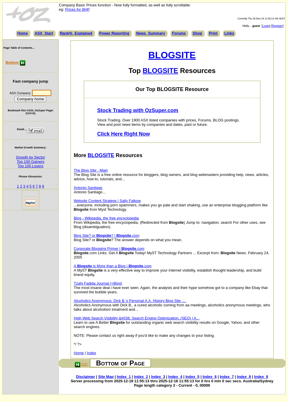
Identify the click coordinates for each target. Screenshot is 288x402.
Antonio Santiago (88, 187)
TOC (84, 364)
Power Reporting (114, 33)
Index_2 (141, 376)
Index (91, 353)
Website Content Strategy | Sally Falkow (107, 201)
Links (229, 33)
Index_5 (192, 376)
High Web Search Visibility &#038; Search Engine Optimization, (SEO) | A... (136, 318)
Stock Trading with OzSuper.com (137, 110)
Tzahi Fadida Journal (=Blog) (98, 283)
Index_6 (210, 376)
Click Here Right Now (123, 134)
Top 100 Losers (30, 166)
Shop (197, 33)
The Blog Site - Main (91, 170)
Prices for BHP (77, 9)
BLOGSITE (172, 55)
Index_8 (244, 376)
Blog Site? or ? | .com (107, 235)
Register (277, 26)
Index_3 (158, 376)
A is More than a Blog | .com (113, 266)
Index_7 (227, 376)
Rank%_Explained (76, 33)
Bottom (12, 62)
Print (213, 33)
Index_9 (261, 376)
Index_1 (124, 376)
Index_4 (175, 376)
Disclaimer (85, 376)
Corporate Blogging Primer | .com (109, 248)
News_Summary (150, 33)
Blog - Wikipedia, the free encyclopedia (106, 218)
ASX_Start (44, 33)
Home (22, 33)
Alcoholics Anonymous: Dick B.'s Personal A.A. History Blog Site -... (130, 301)
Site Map (105, 376)
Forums (179, 33)
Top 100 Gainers (30, 161)
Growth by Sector (30, 157)
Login (266, 26)
